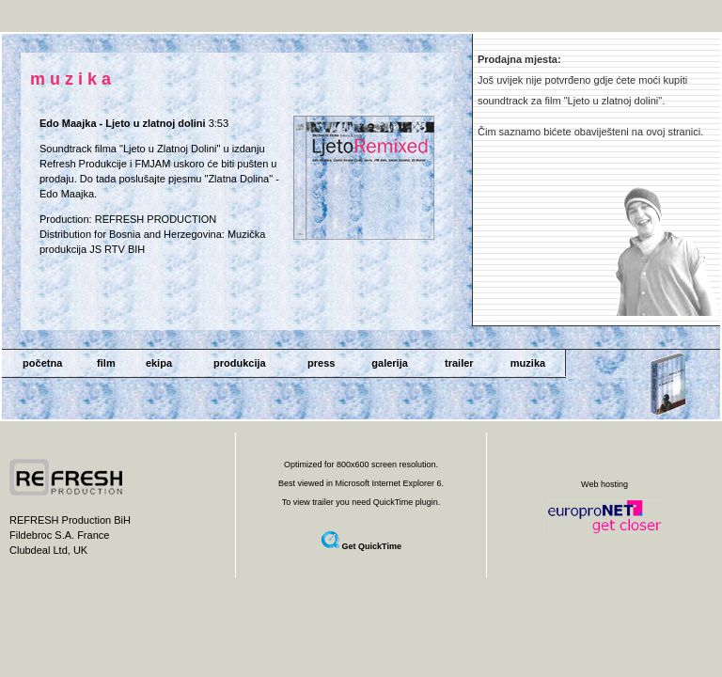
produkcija (239, 363)
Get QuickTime (371, 546)
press (321, 363)
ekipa (159, 363)
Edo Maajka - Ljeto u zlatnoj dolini (122, 123)
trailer (459, 363)
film (106, 363)
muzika (527, 363)
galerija (389, 363)
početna (42, 363)
